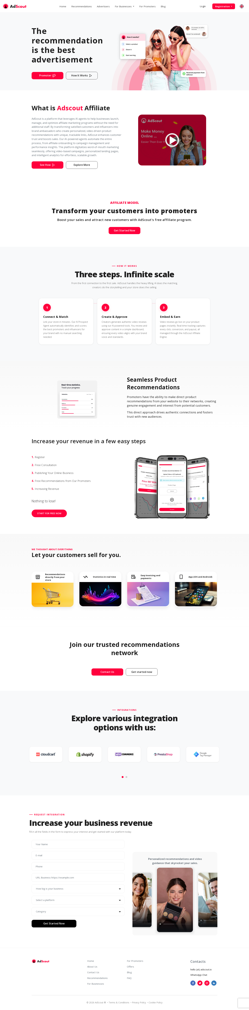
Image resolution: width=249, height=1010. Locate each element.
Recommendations (81, 6)
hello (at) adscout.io (201, 969)
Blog (163, 6)
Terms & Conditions (119, 1002)
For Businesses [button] (123, 6)
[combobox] (78, 888)
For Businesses (95, 983)
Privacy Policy (139, 1002)
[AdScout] (40, 961)
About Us (92, 966)
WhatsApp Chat (198, 974)
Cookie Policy (155, 1002)
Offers (130, 966)
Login (203, 6)
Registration (222, 6)
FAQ (129, 978)
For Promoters (147, 6)
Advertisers (103, 6)
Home (62, 6)
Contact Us (93, 972)
